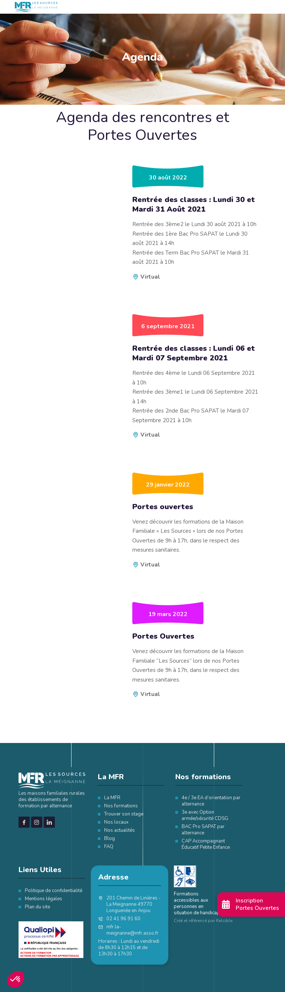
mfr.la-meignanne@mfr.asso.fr (132, 930)
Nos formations (121, 806)
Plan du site (37, 907)
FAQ (108, 846)
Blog (109, 838)
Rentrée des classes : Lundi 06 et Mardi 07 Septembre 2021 (193, 353)
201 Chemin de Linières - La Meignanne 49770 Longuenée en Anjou (133, 904)
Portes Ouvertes (163, 636)
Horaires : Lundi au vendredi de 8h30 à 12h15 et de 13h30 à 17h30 (128, 947)
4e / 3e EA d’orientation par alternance (211, 800)
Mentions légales (43, 898)
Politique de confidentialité (53, 890)
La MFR (112, 797)
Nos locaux (116, 822)
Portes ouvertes (162, 507)
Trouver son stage (123, 814)
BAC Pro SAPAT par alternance (203, 829)
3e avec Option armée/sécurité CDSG (205, 815)
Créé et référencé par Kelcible (203, 921)
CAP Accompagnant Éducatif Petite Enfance (206, 844)
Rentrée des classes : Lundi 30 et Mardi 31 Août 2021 (193, 204)
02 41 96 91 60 (123, 919)
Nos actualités (119, 830)
